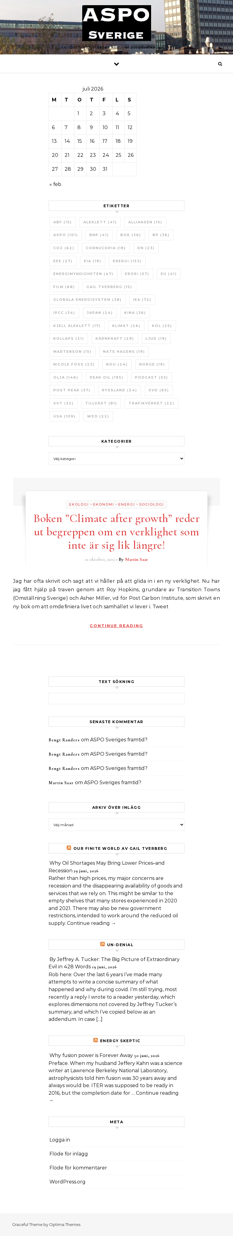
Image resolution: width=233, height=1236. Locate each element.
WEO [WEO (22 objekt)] (98, 416)
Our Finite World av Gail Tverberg (120, 848)
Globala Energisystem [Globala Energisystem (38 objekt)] (87, 299)
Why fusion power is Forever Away (91, 1055)
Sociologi (151, 504)
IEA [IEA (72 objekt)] (142, 299)
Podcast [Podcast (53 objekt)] (151, 377)
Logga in (59, 1140)
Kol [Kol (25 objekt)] (162, 326)
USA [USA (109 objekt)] (64, 416)
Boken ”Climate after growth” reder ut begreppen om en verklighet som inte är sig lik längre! (116, 531)
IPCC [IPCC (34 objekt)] (64, 313)
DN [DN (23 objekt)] (146, 248)
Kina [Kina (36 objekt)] (135, 313)
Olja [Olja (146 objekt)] (65, 377)
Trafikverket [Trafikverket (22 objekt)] (151, 403)
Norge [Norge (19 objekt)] (152, 364)
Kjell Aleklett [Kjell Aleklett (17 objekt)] (77, 326)
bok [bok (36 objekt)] (130, 235)
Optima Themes (64, 1224)
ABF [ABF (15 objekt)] (62, 222)
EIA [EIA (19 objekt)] (92, 261)
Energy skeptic (120, 1041)
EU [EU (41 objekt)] (169, 274)
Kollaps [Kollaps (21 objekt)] (68, 338)
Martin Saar (136, 559)
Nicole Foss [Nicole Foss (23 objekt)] (74, 364)
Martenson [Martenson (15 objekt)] (72, 351)
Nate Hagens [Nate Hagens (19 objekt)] (124, 351)
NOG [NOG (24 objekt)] (117, 364)
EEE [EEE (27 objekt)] (63, 261)
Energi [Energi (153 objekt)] (127, 261)
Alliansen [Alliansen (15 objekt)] (145, 222)
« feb (55, 184)
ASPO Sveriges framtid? (118, 740)
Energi (126, 504)
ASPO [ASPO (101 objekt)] (65, 235)
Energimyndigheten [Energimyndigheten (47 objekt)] (83, 274)
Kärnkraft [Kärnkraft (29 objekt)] (115, 338)
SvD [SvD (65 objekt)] (159, 390)
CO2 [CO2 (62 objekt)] (63, 248)
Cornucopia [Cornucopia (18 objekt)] (106, 248)
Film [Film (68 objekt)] (64, 287)
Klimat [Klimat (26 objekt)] (126, 326)
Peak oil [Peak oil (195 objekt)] (106, 377)
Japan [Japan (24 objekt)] (100, 313)
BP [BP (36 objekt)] (161, 235)
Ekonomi (103, 504)
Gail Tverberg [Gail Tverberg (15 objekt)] (109, 287)
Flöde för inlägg (68, 1154)
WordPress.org (67, 1182)
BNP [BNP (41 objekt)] (99, 235)
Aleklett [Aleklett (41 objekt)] (100, 222)
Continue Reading (116, 625)
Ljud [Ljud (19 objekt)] (156, 338)
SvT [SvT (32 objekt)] (63, 403)
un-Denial (120, 944)
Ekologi (79, 504)
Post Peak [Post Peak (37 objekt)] (71, 390)
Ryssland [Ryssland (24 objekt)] (119, 390)
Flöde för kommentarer (78, 1168)
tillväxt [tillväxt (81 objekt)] (101, 403)
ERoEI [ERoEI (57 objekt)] (137, 274)
